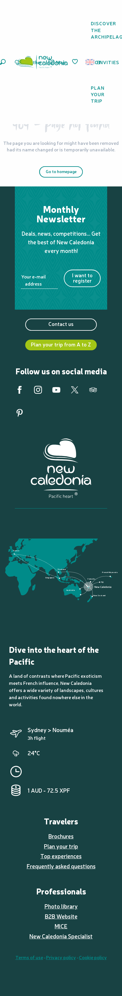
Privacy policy (61, 957)
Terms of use (29, 957)
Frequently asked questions (61, 866)
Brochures (61, 836)
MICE (61, 926)
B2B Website (61, 916)
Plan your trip (61, 846)
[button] (3, 62)
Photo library (61, 906)
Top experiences (61, 856)
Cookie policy (93, 957)
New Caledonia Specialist (61, 936)
